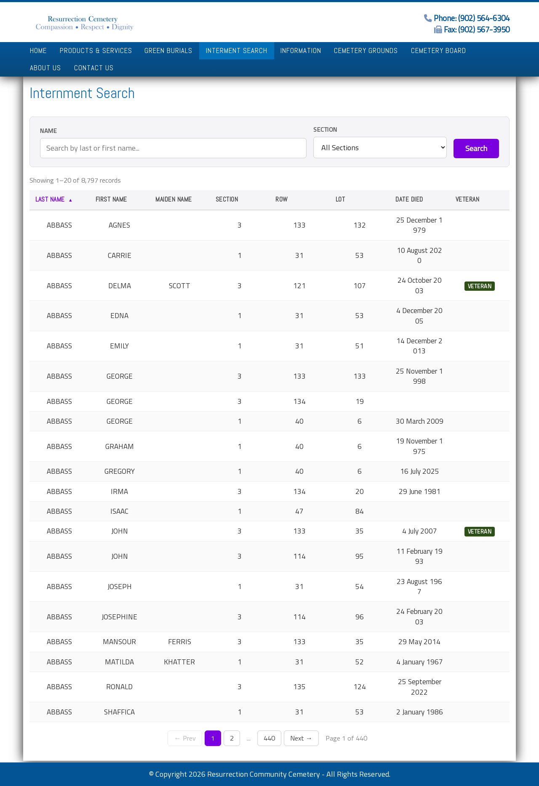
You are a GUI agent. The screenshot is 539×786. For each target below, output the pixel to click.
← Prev (184, 738)
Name (48, 131)
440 (269, 738)
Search (476, 148)
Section (325, 129)
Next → (301, 738)
